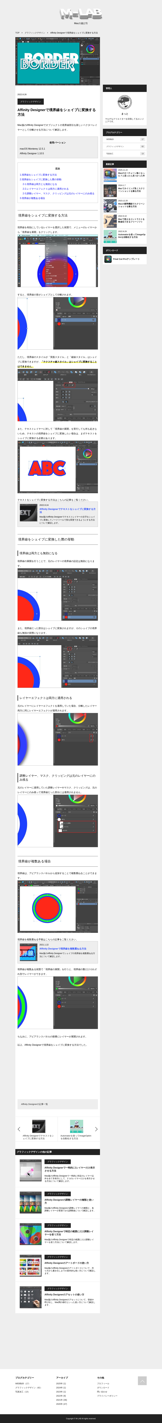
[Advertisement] (58, 1071)
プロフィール (103, 1383)
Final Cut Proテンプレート (122, 259)
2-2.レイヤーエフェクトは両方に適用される (46, 189)
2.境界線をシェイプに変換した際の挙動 (40, 179)
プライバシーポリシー (107, 1396)
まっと (124, 114)
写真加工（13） (22, 1392)
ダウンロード (103, 1387)
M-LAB (78, 1419)
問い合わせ (102, 1392)
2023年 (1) (61, 1392)
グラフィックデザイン (35, 33)
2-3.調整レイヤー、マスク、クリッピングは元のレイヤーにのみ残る (59, 193)
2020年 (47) (61, 1404)
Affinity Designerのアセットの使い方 (64, 1294)
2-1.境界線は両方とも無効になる (40, 184)
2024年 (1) (61, 1387)
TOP (17, 33)
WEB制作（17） (22, 1383)
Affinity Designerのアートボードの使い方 (67, 1263)
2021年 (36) (61, 1400)
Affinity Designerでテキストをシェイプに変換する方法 (68, 510)
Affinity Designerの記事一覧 (34, 1104)
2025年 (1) (61, 1383)
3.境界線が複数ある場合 (32, 198)
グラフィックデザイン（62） (28, 1387)
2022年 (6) (61, 1396)
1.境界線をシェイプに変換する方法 (38, 175)
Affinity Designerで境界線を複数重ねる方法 (63, 948)
